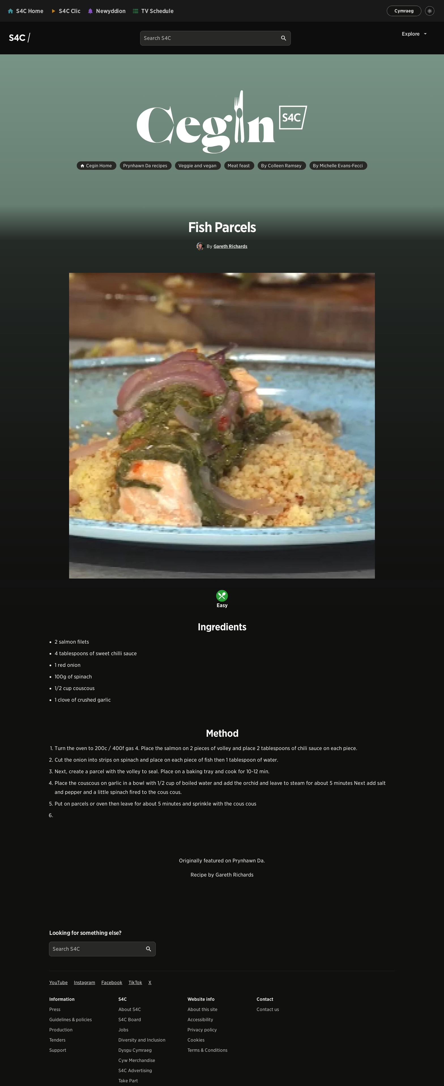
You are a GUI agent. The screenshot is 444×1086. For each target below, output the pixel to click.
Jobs (123, 1030)
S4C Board (129, 1019)
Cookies (195, 1040)
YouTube (58, 982)
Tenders (57, 1040)
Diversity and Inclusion (141, 1040)
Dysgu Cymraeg (135, 1050)
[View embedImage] (222, 426)
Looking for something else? (85, 932)
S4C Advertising (135, 1070)
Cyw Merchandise (136, 1060)
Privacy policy (202, 1030)
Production (60, 1030)
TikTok (135, 982)
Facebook (111, 982)
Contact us (268, 1009)
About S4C (129, 1009)
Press (54, 1009)
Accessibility (200, 1019)
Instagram (84, 982)
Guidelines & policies (70, 1019)
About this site (202, 1009)
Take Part (128, 1080)
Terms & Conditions (207, 1050)
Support (57, 1050)
